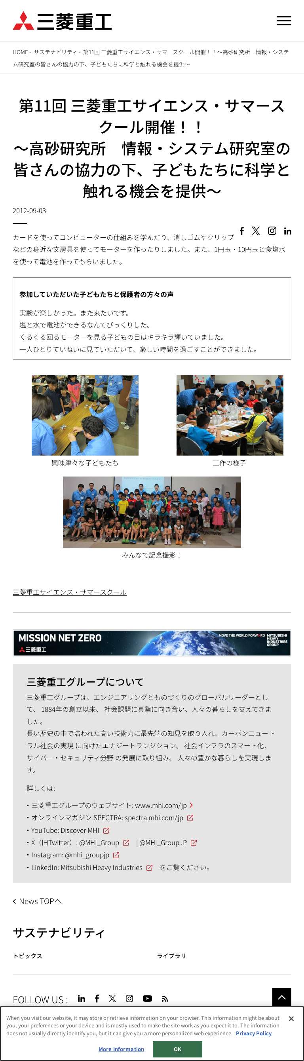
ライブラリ (171, 955)
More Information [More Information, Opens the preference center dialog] (121, 1049)
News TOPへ (40, 900)
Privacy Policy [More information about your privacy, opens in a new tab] (254, 1033)
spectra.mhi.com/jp (154, 817)
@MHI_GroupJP (163, 842)
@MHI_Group (99, 842)
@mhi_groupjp (87, 854)
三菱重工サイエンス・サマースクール (70, 592)
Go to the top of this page (281, 997)
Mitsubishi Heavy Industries (101, 867)
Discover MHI (80, 830)
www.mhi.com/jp (161, 805)
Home (20, 52)
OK (177, 1049)
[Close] (291, 1018)
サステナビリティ (56, 52)
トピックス (27, 955)
